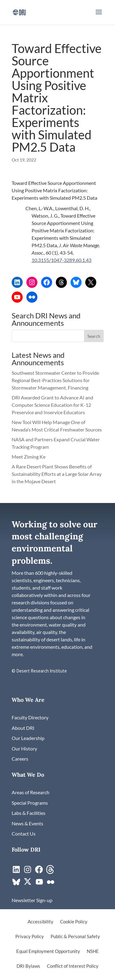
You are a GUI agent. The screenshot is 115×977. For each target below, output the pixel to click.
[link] (19, 11)
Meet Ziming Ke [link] (29, 457)
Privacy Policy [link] (29, 936)
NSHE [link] (93, 951)
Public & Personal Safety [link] (75, 936)
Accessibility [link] (40, 921)
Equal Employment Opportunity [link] (48, 951)
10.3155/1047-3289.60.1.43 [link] (61, 260)
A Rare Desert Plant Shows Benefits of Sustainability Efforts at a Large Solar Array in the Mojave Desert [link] (57, 474)
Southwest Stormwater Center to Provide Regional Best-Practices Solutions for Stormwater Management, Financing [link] (55, 380)
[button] (99, 16)
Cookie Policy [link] (73, 921)
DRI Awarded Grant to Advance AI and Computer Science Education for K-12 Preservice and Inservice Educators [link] (52, 404)
